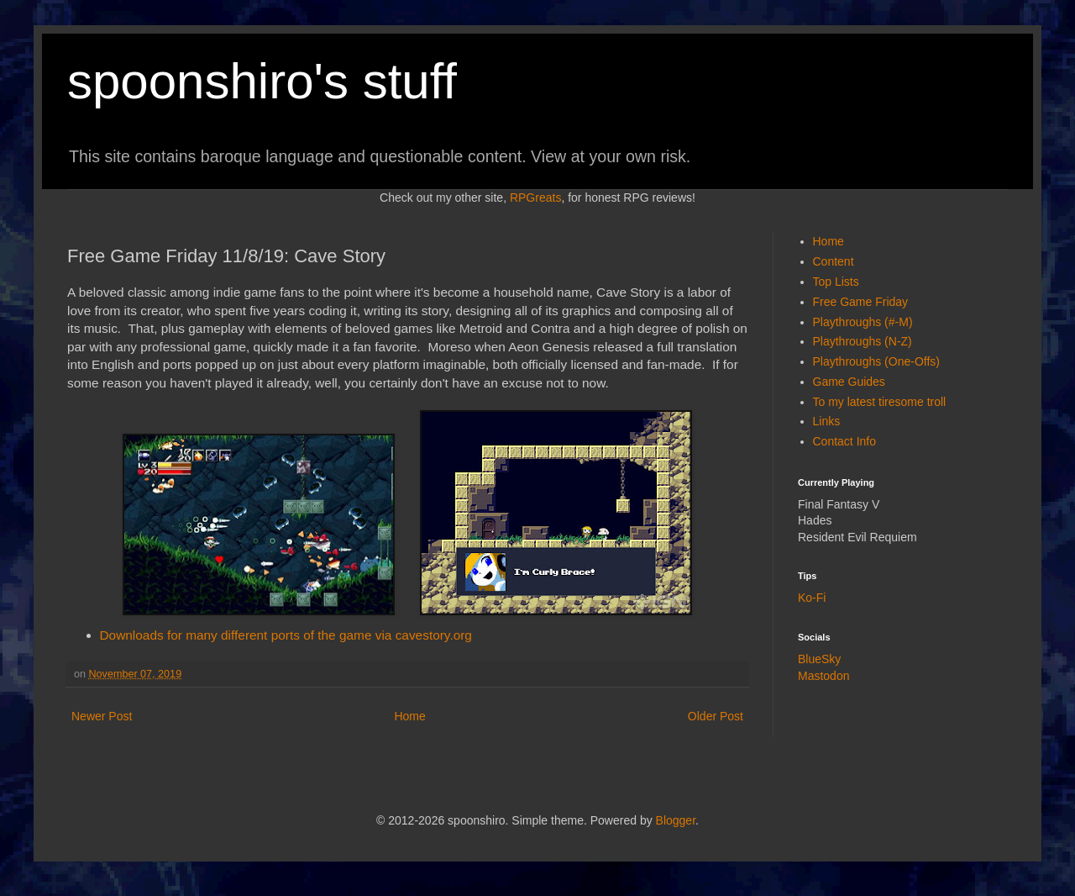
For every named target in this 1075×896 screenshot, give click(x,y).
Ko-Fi (812, 597)
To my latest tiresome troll (880, 401)
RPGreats (535, 197)
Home (409, 716)
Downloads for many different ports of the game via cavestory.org (286, 635)
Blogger (675, 820)
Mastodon (823, 676)
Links (827, 421)
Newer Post (101, 716)
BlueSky (819, 659)
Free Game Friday (861, 301)
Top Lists (836, 281)
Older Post (715, 716)
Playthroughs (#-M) (863, 322)
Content (833, 261)
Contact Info (845, 441)
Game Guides (849, 381)
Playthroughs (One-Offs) (876, 361)
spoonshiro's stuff (262, 81)
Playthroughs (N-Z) (862, 341)
